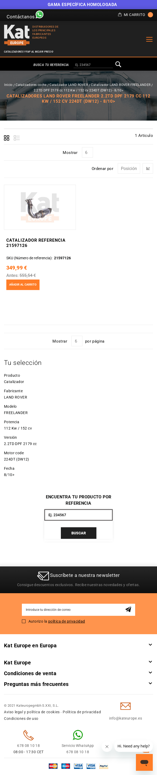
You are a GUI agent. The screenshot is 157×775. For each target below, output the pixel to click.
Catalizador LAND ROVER (69, 85)
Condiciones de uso (21, 718)
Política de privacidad (82, 712)
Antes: (12, 275)
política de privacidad (66, 621)
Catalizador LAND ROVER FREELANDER (120, 85)
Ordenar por (102, 168)
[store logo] (17, 35)
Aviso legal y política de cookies (32, 712)
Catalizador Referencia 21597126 (35, 243)
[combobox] (93, 65)
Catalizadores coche (31, 85)
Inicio (8, 85)
